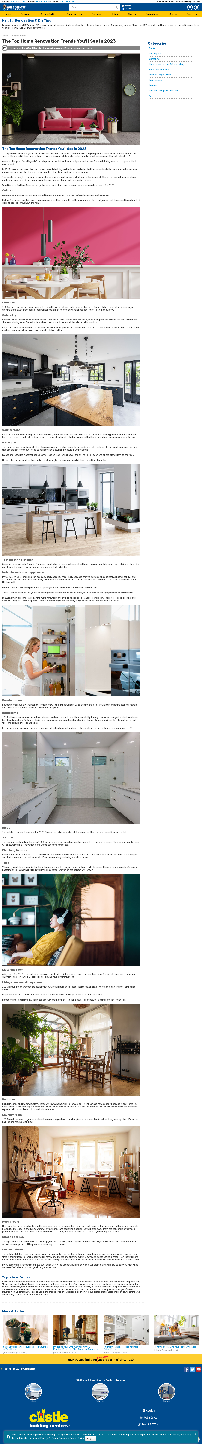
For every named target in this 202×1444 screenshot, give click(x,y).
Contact (191, 14)
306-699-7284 (18, 1)
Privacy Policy (77, 1438)
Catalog (196, 7)
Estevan (100, 1401)
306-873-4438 (66, 1)
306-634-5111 (43, 1)
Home (8, 14)
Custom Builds (47, 14)
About (131, 14)
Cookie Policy (58, 1438)
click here (171, 1434)
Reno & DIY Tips (148, 1424)
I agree (90, 1438)
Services (96, 14)
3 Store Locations (190, 7)
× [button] (196, 1434)
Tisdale (166, 1401)
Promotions (152, 14)
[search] (93, 7)
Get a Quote (148, 1417)
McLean (33, 1401)
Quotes (173, 14)
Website (126, 6)
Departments (73, 14)
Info (114, 14)
